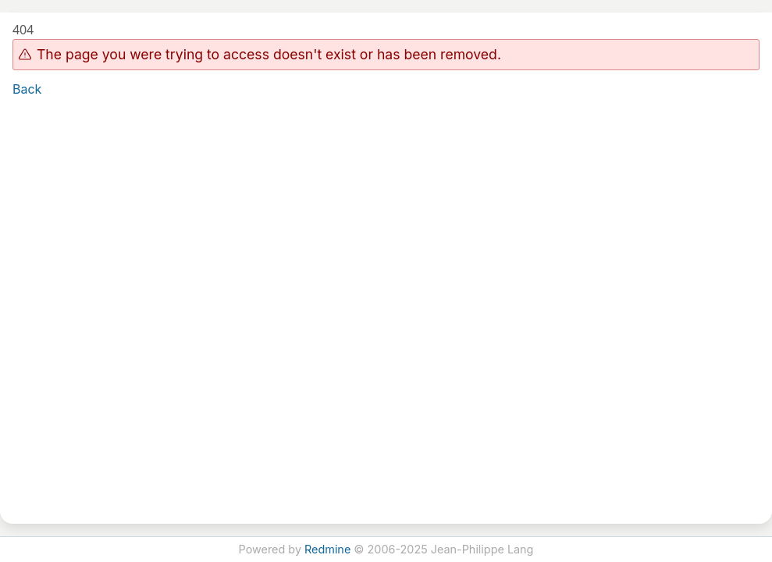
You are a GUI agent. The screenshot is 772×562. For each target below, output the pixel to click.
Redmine (327, 549)
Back (26, 89)
